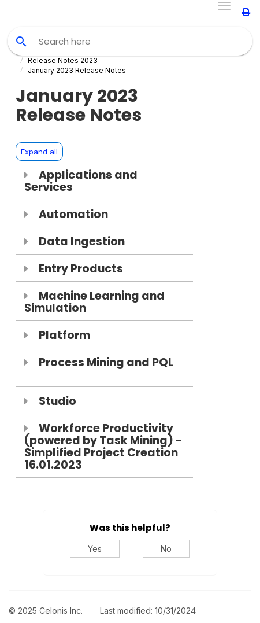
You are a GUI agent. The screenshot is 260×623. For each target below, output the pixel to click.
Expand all (39, 151)
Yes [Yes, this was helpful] (95, 549)
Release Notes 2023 (63, 60)
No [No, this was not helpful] (166, 549)
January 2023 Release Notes (77, 70)
